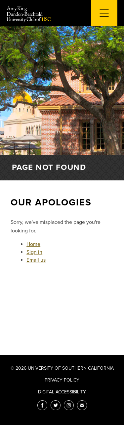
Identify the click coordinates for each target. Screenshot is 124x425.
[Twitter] (56, 405)
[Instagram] (69, 405)
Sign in (34, 252)
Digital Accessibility (62, 392)
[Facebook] (42, 405)
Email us (36, 260)
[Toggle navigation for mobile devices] (104, 13)
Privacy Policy (62, 380)
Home (33, 244)
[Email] (82, 405)
